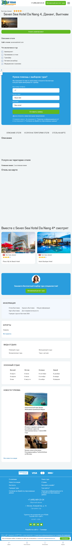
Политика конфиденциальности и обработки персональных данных (52, 493)
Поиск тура (45, 479)
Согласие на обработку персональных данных (41, 121)
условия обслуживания (63, 535)
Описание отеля (13, 133)
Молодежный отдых (45, 350)
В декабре (56, 374)
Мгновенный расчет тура (36, 291)
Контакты (12, 485)
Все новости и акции (10, 458)
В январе (56, 376)
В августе (27, 379)
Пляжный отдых (14, 350)
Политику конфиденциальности (47, 119)
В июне (26, 374)
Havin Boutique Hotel (45, 261)
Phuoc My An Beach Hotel (11, 261)
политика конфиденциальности (45, 535)
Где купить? (45, 488)
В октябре (42, 376)
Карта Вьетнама (14, 311)
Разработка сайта (31, 530)
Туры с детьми (44, 353)
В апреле (13, 376)
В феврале (56, 379)
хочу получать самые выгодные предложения (29, 116)
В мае (12, 379)
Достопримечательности (30, 311)
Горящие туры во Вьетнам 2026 (19, 313)
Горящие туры (14, 488)
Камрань (6, 330)
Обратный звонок (36, 502)
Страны (44, 482)
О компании (13, 479)
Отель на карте (59, 133)
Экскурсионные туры (15, 353)
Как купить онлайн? (47, 485)
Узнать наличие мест (36, 32)
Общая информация (43, 308)
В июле (26, 376)
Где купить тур (36, 508)
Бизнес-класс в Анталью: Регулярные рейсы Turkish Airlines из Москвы (36, 452)
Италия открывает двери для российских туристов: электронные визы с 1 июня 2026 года (35, 429)
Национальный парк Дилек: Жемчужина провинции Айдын (35, 408)
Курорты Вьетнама (28, 308)
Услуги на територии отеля (36, 133)
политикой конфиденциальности (46, 538)
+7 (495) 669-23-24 (37, 3)
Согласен (65, 538)
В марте (12, 374)
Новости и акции (14, 482)
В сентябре (42, 374)
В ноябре (42, 379)
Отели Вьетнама (14, 308)
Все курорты (7, 334)
